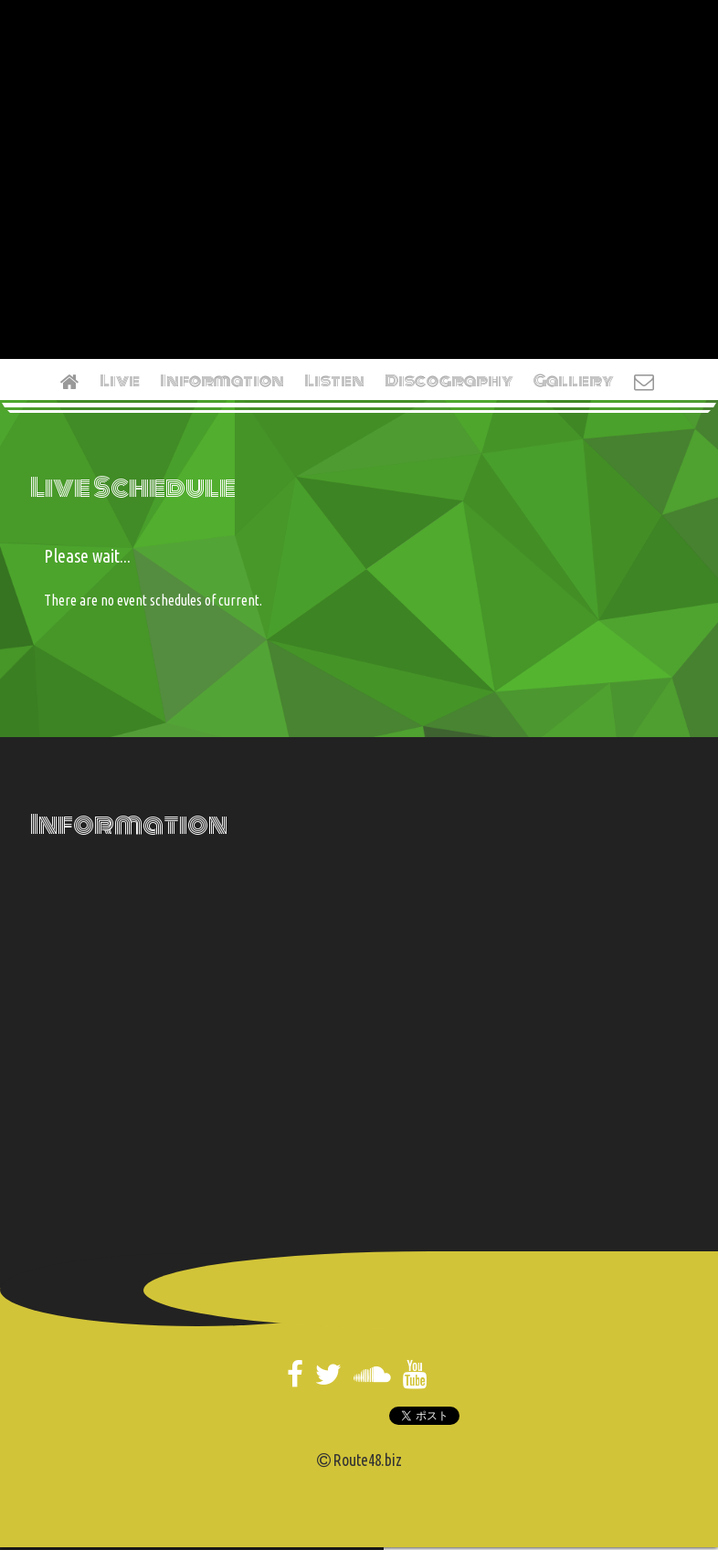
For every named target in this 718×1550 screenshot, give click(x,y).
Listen (334, 381)
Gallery (573, 381)
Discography (449, 381)
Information (222, 381)
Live (120, 381)
